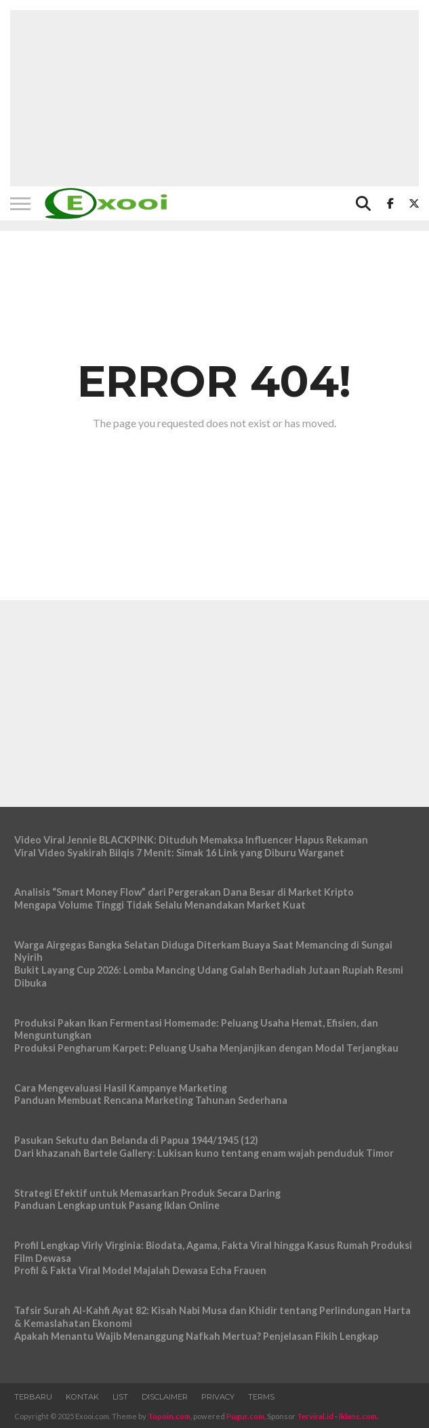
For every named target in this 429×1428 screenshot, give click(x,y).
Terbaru (33, 1397)
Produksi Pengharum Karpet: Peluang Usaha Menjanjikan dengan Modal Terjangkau (206, 1048)
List (120, 1397)
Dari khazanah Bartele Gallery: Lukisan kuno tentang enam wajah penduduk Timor (204, 1153)
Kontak (82, 1397)
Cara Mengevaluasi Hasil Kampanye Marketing (120, 1088)
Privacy (217, 1397)
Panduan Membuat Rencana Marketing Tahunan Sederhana (150, 1100)
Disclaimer (165, 1397)
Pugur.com (245, 1416)
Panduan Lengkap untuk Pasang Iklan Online (117, 1205)
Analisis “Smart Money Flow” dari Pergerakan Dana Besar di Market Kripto (184, 892)
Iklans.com (358, 1416)
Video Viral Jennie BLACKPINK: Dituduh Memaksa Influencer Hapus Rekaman (191, 840)
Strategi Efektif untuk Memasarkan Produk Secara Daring (147, 1193)
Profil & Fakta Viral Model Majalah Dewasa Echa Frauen (140, 1270)
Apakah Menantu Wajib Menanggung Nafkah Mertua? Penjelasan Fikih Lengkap (196, 1336)
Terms (261, 1397)
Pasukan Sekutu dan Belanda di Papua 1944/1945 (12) (136, 1140)
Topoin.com (169, 1416)
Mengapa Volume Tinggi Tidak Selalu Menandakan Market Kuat (160, 905)
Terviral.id (315, 1416)
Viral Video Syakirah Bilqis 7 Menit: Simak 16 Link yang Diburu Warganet (179, 852)
